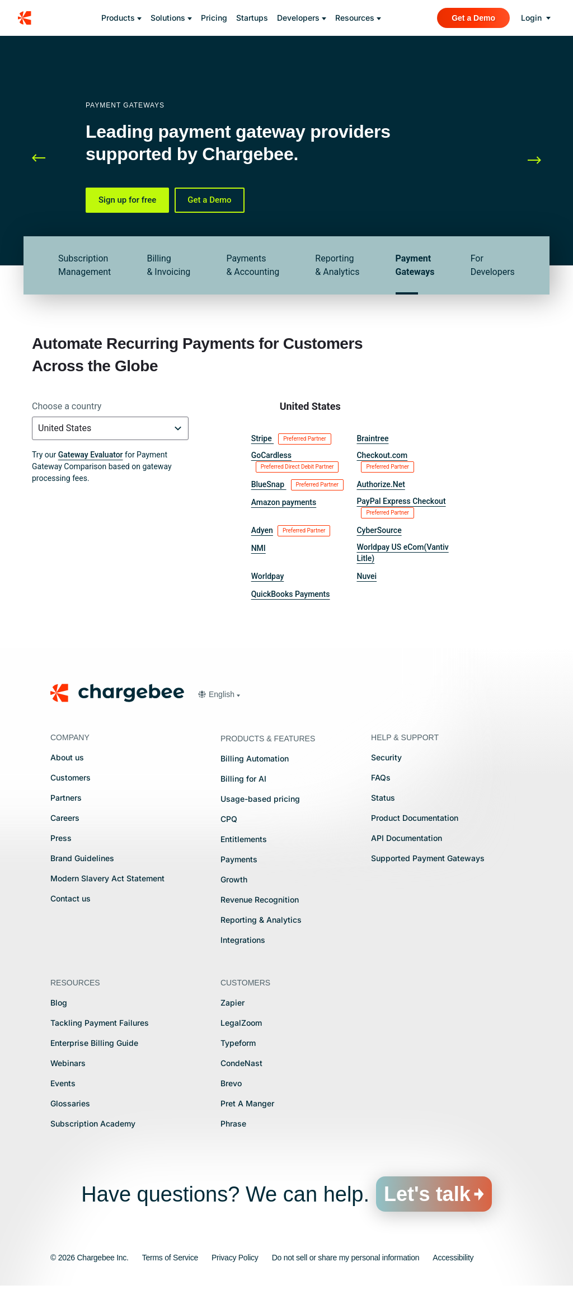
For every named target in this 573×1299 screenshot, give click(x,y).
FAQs (381, 777)
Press (61, 838)
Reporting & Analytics (337, 265)
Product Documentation (414, 818)
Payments (238, 859)
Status (383, 797)
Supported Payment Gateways (428, 858)
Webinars (68, 1063)
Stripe (291, 439)
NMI (258, 548)
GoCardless (295, 462)
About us (67, 757)
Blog (58, 1002)
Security (386, 757)
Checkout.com (385, 462)
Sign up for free (127, 200)
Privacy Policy (235, 1257)
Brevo (231, 1083)
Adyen (291, 530)
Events (63, 1083)
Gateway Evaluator (90, 454)
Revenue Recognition (259, 899)
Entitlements (243, 839)
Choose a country (66, 406)
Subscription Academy (92, 1123)
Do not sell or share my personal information (346, 1257)
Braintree (372, 438)
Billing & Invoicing (168, 265)
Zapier (232, 1002)
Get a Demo (209, 200)
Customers (70, 777)
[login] (535, 18)
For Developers (493, 265)
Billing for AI (243, 778)
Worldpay (267, 576)
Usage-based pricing (260, 798)
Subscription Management (84, 265)
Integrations (242, 940)
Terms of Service (170, 1257)
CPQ (228, 819)
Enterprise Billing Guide (94, 1043)
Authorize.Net (380, 484)
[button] (48, 159)
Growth (233, 879)
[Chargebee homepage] (31, 18)
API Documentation (406, 838)
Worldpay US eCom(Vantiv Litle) (402, 553)
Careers (64, 818)
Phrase (233, 1123)
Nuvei (366, 576)
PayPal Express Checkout (400, 507)
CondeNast (241, 1063)
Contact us (70, 898)
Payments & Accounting (252, 265)
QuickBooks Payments (290, 594)
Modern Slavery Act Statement (107, 878)
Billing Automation (254, 758)
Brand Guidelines (82, 858)
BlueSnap (297, 484)
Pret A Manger (247, 1103)
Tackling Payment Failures (99, 1022)
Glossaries (70, 1103)
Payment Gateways (415, 265)
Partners (66, 797)
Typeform (238, 1043)
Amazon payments (284, 502)
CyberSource (378, 530)
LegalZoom (241, 1022)
